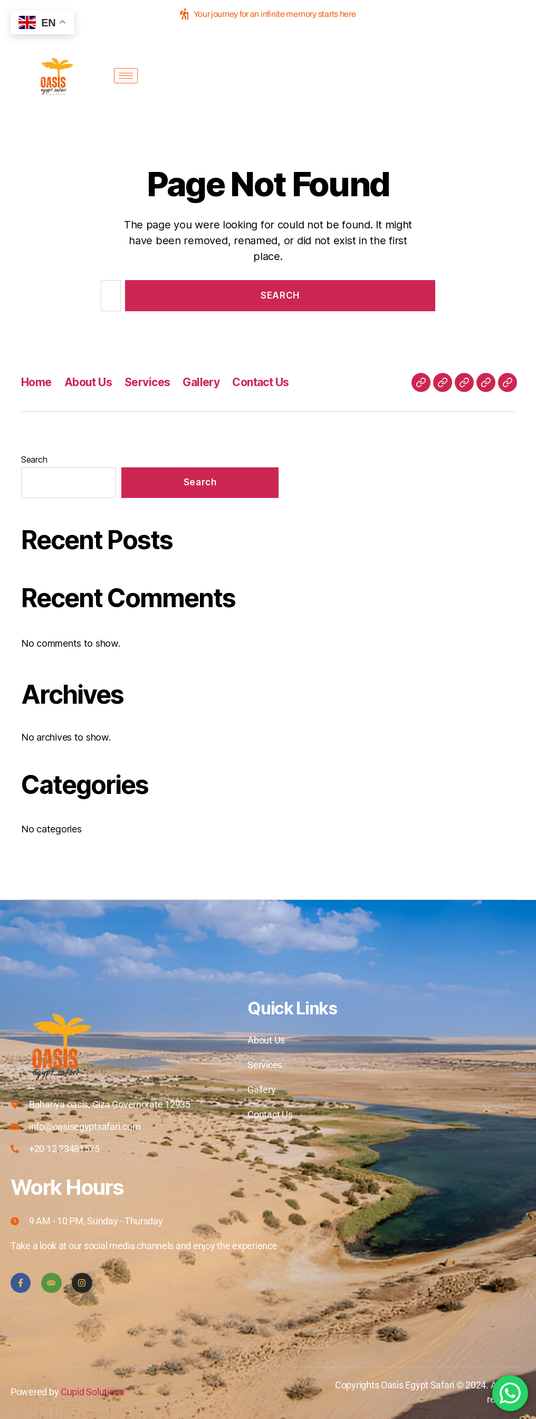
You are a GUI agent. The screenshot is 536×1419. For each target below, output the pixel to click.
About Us (88, 382)
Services (147, 382)
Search (34, 459)
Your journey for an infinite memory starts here (268, 14)
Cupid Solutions (92, 1391)
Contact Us (260, 382)
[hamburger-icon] (126, 75)
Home (36, 382)
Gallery (201, 382)
